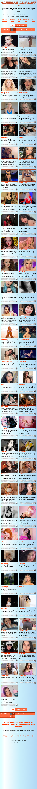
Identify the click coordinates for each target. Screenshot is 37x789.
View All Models (6, 29)
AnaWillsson (4, 608)
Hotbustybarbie (4, 339)
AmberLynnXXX (5, 92)
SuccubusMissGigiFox (24, 70)
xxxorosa (3, 294)
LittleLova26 (4, 428)
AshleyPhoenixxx (5, 317)
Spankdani (21, 137)
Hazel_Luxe (22, 563)
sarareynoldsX (4, 496)
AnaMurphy (3, 384)
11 (5, 32)
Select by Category (21, 25)
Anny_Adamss (22, 451)
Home (12, 25)
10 (2, 32)
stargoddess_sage (5, 653)
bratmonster (22, 384)
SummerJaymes (23, 182)
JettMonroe (22, 294)
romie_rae (21, 226)
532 (11, 32)
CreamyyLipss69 (23, 630)
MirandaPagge (4, 586)
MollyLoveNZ (4, 115)
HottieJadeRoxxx (23, 115)
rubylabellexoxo (23, 675)
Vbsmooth (21, 47)
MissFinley (22, 473)
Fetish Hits (24, 742)
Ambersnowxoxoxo (24, 339)
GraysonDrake (4, 406)
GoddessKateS (23, 249)
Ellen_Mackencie (23, 92)
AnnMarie (3, 249)
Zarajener (21, 586)
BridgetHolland (4, 137)
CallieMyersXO (23, 361)
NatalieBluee (22, 518)
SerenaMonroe (4, 563)
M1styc (2, 159)
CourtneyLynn (4, 697)
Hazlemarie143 (22, 653)
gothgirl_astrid (4, 182)
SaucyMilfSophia (23, 317)
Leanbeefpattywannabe (6, 361)
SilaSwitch (3, 271)
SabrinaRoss (22, 608)
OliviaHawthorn (4, 473)
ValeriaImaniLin (23, 159)
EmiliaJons (3, 630)
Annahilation (4, 70)
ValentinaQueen (5, 675)
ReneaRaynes (22, 496)
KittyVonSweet (4, 541)
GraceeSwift (22, 428)
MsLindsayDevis (23, 204)
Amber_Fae (22, 541)
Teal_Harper (4, 451)
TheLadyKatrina (5, 47)
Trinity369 (3, 204)
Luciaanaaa (3, 518)
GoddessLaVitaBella (24, 406)
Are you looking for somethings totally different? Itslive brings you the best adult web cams (18, 724)
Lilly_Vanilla (4, 226)
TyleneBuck (22, 271)
